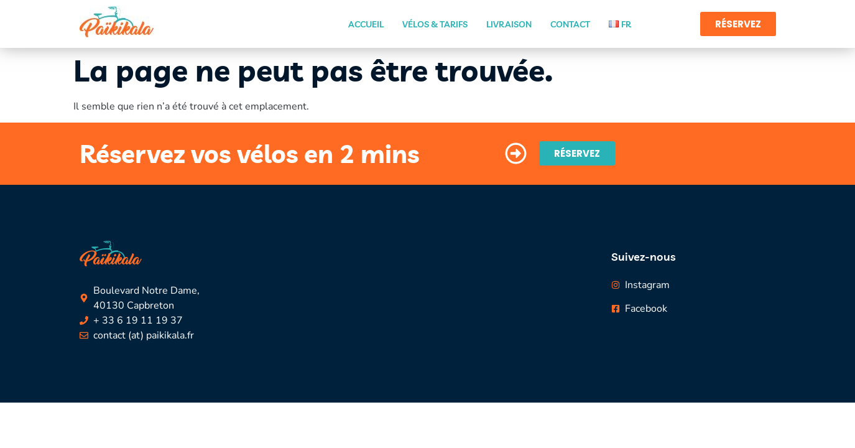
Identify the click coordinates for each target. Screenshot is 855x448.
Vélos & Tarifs (435, 24)
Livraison (509, 24)
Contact (570, 24)
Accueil (366, 24)
